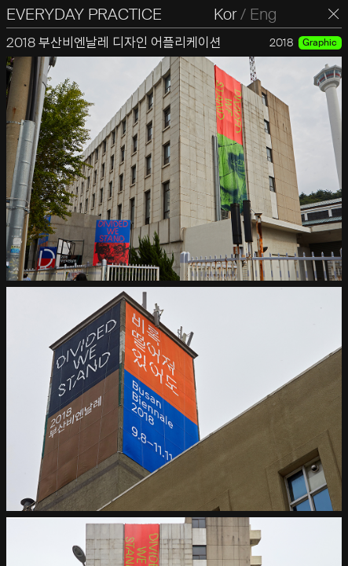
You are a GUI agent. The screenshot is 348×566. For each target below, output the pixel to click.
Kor (225, 14)
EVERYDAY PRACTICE (84, 14)
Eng (263, 14)
